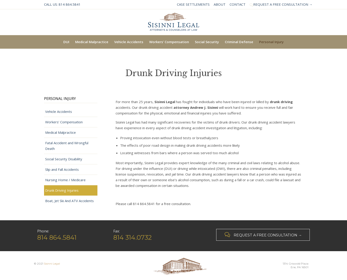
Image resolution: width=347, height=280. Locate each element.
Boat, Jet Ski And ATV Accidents (69, 200)
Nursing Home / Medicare (65, 180)
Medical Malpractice (60, 132)
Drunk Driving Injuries (62, 190)
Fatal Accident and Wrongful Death (66, 146)
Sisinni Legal (52, 263)
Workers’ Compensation (64, 122)
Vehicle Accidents (58, 111)
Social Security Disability (63, 159)
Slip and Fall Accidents (62, 169)
